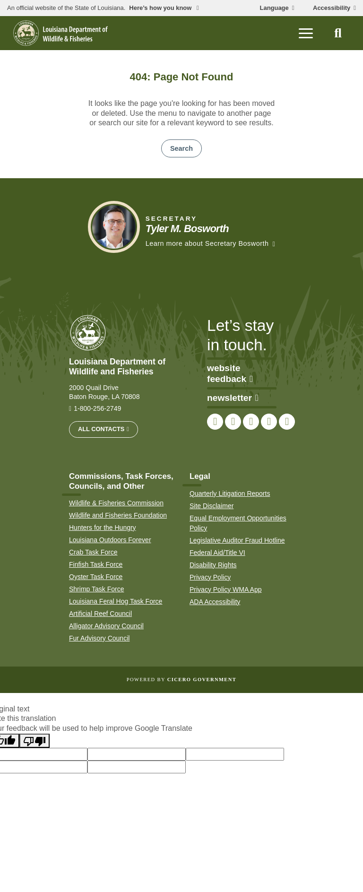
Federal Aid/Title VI (217, 552)
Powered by (181, 679)
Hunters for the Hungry (102, 527)
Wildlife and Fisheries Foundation (118, 515)
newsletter (233, 397)
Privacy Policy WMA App (226, 589)
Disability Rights (213, 565)
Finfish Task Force (95, 564)
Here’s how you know (161, 8)
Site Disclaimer (211, 506)
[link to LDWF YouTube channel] (269, 422)
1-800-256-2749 (97, 408)
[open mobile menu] (306, 33)
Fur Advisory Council (99, 638)
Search (181, 148)
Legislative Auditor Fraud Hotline (237, 540)
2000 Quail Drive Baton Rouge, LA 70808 (104, 392)
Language (274, 8)
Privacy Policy (210, 577)
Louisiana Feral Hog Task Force (115, 601)
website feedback (230, 373)
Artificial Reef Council (100, 613)
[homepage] (60, 33)
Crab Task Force (93, 552)
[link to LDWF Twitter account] (233, 422)
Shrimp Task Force (96, 589)
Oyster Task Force (95, 576)
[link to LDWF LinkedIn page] (287, 422)
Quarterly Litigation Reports (230, 493)
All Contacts (101, 429)
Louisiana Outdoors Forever (110, 540)
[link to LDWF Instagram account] (251, 422)
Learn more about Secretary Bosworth (207, 243)
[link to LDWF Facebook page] (215, 422)
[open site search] (338, 33)
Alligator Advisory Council (106, 626)
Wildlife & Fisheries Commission (116, 503)
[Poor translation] (34, 741)
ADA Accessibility (215, 602)
